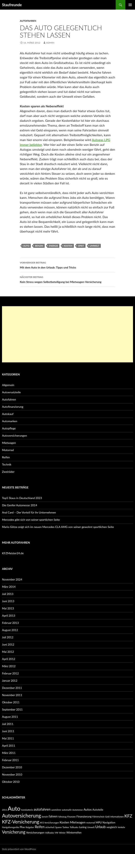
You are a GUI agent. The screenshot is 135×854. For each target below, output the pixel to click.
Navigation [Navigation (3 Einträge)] (108, 822)
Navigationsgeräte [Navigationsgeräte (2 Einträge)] (10, 827)
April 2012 (8, 659)
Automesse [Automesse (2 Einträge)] (77, 809)
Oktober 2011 (11, 702)
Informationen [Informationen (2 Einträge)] (117, 816)
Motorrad (8, 450)
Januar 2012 (9, 680)
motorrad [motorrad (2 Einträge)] (90, 822)
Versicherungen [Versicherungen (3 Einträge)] (35, 832)
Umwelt (94, 245)
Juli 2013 (7, 594)
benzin (39, 245)
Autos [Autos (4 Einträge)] (87, 809)
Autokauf (7, 414)
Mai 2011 (8, 738)
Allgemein (8, 385)
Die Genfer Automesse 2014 (19, 505)
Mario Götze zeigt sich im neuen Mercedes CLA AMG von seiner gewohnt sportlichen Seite (58, 527)
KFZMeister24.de (13, 553)
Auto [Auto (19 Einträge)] (14, 808)
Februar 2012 (10, 673)
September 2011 (12, 709)
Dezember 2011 (12, 687)
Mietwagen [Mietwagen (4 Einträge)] (78, 822)
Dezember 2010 (12, 767)
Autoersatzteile (11, 392)
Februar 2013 (10, 622)
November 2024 (12, 579)
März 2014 (8, 586)
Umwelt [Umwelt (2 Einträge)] (91, 827)
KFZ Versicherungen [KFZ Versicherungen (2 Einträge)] (49, 822)
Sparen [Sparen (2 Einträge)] (58, 827)
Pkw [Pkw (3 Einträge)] (22, 827)
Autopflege (9, 428)
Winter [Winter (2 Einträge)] (62, 832)
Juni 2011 (8, 731)
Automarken (9, 421)
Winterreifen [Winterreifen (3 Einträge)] (73, 832)
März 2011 (8, 752)
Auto (26, 245)
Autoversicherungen (14, 435)
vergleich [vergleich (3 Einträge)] (111, 827)
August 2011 (10, 716)
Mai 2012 (8, 651)
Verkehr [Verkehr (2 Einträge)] (121, 827)
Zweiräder (8, 471)
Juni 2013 (8, 601)
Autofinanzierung (12, 406)
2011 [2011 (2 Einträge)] (4, 809)
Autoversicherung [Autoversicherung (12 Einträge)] (21, 815)
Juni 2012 (8, 644)
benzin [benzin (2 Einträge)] (45, 816)
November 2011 (12, 695)
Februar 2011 (10, 760)
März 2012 (8, 666)
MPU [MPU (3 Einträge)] (99, 822)
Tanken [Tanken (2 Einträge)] (65, 827)
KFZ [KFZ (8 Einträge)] (128, 815)
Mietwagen (9, 442)
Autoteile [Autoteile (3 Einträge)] (97, 809)
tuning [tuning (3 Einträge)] (83, 827)
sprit (81, 245)
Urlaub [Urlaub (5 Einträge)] (100, 827)
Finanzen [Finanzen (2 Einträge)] (71, 816)
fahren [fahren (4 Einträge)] (53, 816)
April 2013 (8, 615)
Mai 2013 (8, 608)
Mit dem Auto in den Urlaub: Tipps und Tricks (67, 264)
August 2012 (10, 630)
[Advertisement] (67, 334)
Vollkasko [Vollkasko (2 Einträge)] (49, 832)
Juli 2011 (7, 724)
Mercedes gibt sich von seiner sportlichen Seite (31, 519)
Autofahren (28, 20)
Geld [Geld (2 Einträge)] (107, 816)
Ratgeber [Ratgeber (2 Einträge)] (30, 827)
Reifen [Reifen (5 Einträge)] (40, 827)
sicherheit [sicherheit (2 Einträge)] (50, 827)
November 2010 (12, 774)
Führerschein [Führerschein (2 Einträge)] (98, 816)
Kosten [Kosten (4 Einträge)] (64, 822)
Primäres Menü (130, 5)
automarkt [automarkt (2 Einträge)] (67, 809)
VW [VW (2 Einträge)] (56, 832)
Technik (6, 464)
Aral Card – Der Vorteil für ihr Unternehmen (29, 512)
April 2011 (8, 745)
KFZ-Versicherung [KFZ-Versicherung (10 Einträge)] (20, 822)
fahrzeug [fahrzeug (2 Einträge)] (62, 816)
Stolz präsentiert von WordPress (19, 849)
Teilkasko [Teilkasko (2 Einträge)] (74, 827)
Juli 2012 (7, 637)
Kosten (68, 245)
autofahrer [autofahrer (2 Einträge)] (56, 809)
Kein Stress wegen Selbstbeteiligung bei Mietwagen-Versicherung (67, 279)
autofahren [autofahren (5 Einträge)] (42, 809)
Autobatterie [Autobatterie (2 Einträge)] (27, 809)
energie (53, 245)
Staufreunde (12, 5)
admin (50, 42)
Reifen (6, 457)
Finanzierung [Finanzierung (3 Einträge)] (84, 816)
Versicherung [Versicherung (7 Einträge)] (13, 832)
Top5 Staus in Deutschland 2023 (22, 498)
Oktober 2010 (11, 781)
